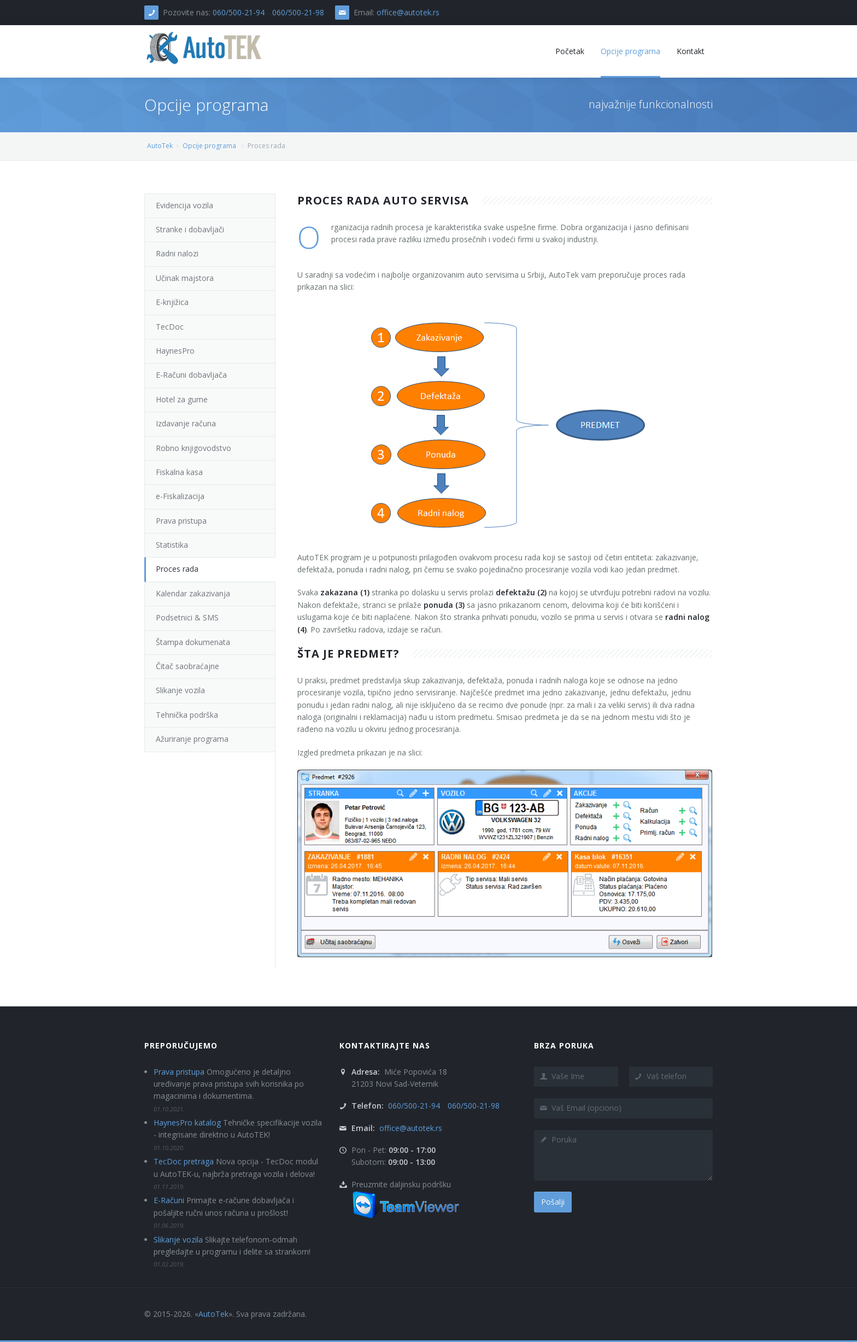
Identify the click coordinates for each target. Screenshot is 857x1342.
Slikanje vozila (178, 1239)
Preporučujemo (181, 1045)
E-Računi (169, 1200)
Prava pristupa (179, 1071)
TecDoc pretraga (184, 1161)
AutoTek (160, 145)
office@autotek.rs (408, 12)
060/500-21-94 (239, 12)
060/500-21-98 (298, 12)
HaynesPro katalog (187, 1122)
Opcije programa (209, 145)
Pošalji (553, 1202)
